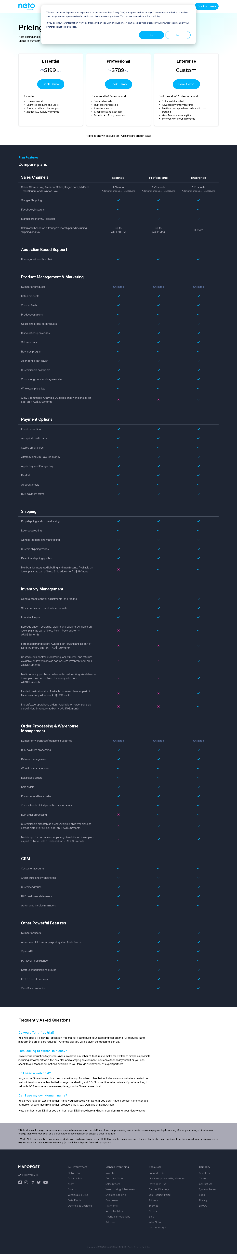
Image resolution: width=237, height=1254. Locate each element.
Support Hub (156, 1173)
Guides (153, 1211)
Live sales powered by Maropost (167, 1178)
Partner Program (158, 1227)
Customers (111, 1200)
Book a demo (207, 6)
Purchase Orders (115, 1178)
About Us (204, 1173)
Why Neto (155, 1222)
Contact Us (205, 1184)
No (177, 35)
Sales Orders (112, 1184)
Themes (153, 1205)
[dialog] (118, 24)
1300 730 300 (28, 1175)
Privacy (203, 1200)
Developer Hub (157, 1184)
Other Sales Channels (80, 1205)
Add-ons (110, 1222)
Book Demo (51, 84)
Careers (203, 1178)
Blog (151, 1216)
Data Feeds (74, 1200)
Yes (151, 35)
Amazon (73, 1189)
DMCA (203, 1205)
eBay (71, 1184)
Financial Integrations (117, 1216)
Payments (111, 1205)
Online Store (75, 1173)
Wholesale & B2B (78, 1194)
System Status (207, 1189)
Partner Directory (159, 1189)
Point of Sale (75, 1178)
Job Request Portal (160, 1194)
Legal (202, 1194)
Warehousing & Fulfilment (120, 1189)
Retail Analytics (114, 1211)
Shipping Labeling (115, 1194)
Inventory (111, 1173)
